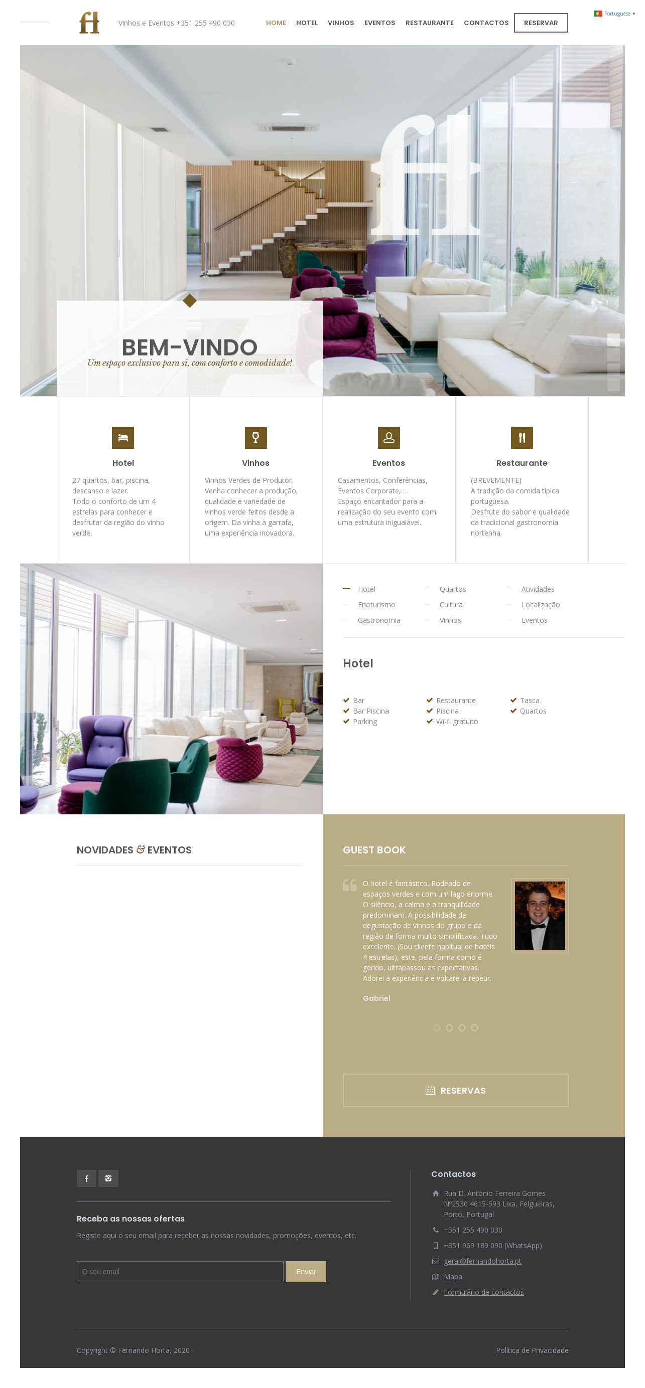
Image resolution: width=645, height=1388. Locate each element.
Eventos (388, 463)
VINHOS (341, 23)
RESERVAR (541, 23)
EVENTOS (380, 23)
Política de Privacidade (532, 1350)
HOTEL (307, 23)
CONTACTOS (486, 23)
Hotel (123, 463)
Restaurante (522, 463)
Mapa (453, 1276)
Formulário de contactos (484, 1292)
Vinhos (256, 463)
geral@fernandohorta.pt (483, 1261)
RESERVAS (456, 1090)
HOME (276, 23)
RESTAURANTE (430, 23)
